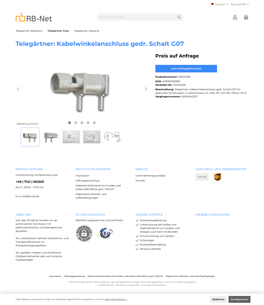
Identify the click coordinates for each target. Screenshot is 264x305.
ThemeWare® (159, 285)
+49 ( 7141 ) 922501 (30, 182)
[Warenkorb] (245, 17)
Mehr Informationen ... (116, 299)
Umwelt (140, 180)
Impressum (82, 175)
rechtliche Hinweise (93, 169)
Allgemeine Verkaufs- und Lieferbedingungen (190, 276)
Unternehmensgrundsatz (151, 175)
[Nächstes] (145, 89)
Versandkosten (123, 282)
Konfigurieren (239, 299)
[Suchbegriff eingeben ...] (136, 17)
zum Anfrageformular (186, 68)
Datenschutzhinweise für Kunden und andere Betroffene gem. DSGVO (125, 276)
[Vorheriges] (18, 89)
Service (142, 169)
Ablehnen (218, 299)
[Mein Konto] (235, 17)
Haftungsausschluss (88, 180)
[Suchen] (179, 17)
